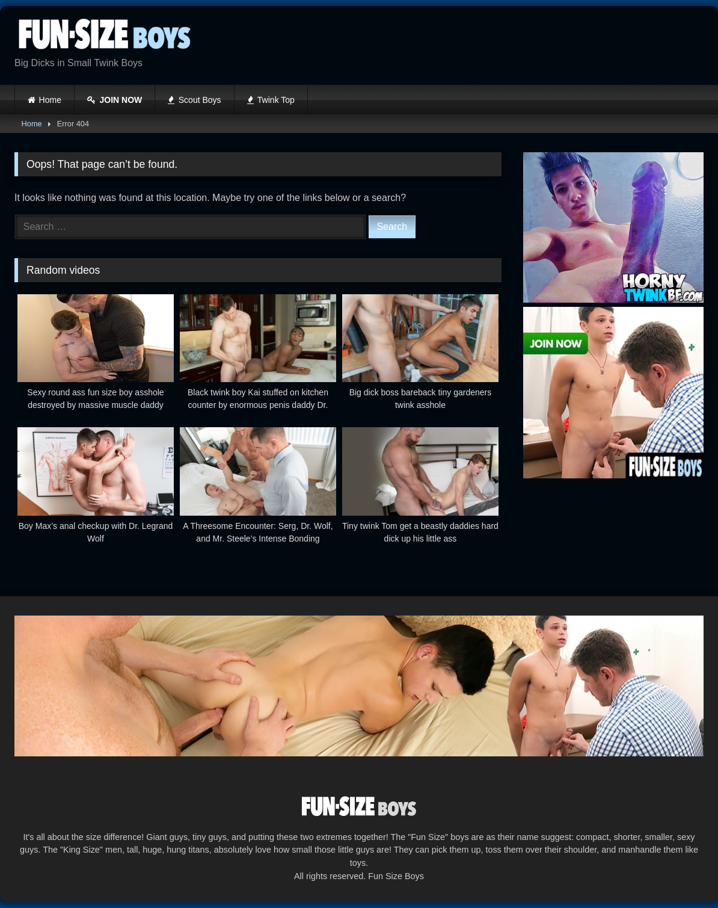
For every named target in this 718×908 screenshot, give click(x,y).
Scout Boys (194, 100)
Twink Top (271, 100)
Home (50, 100)
